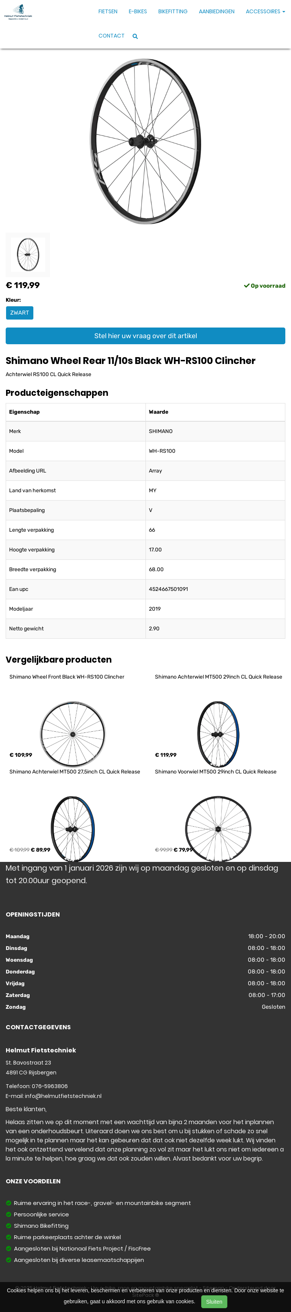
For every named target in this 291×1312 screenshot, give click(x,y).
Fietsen (108, 11)
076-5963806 (50, 1086)
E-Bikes (138, 11)
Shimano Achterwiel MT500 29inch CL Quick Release (218, 677)
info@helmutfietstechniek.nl (63, 1096)
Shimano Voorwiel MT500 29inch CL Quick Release (216, 772)
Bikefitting (173, 11)
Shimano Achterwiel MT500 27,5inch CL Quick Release (74, 772)
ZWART (19, 312)
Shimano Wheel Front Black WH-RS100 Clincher (66, 677)
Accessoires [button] (265, 11)
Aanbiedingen (217, 11)
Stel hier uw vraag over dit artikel (145, 336)
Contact (112, 35)
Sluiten (214, 1302)
